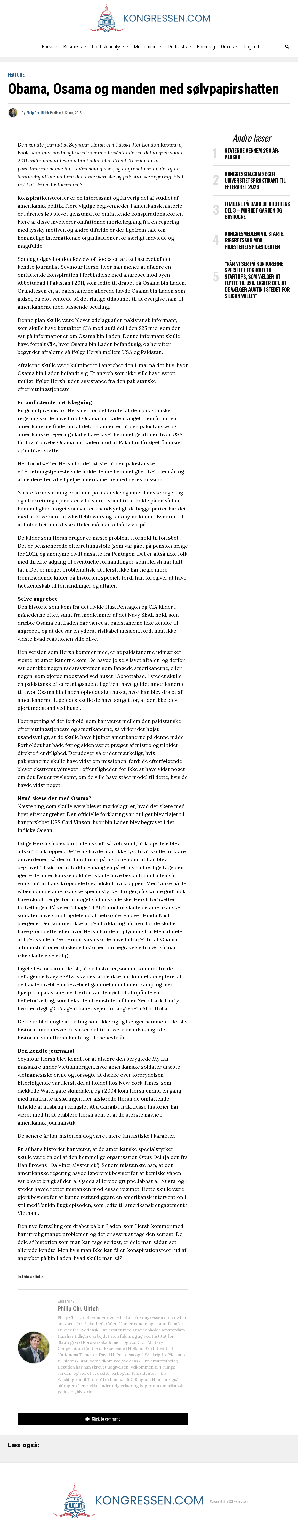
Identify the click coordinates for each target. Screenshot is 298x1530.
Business (72, 47)
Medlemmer (146, 47)
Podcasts (177, 47)
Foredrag (206, 47)
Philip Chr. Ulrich (37, 112)
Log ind (251, 47)
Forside (49, 47)
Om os (227, 47)
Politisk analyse (108, 47)
